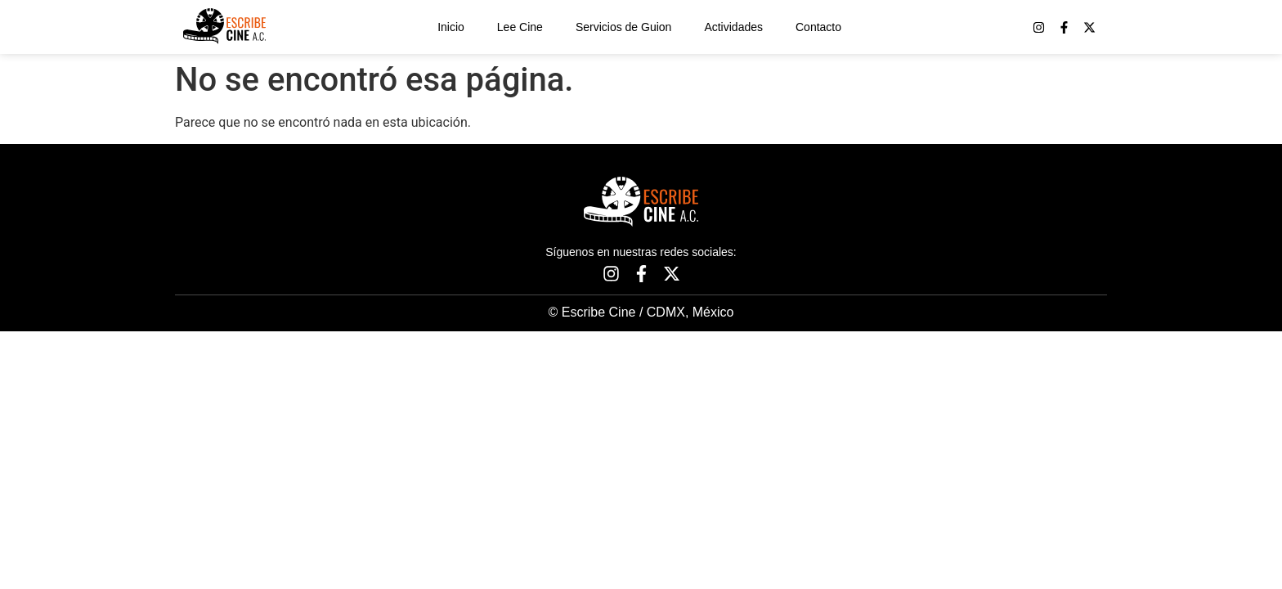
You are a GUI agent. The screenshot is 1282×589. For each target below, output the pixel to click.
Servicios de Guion (624, 27)
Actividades (733, 27)
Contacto (818, 27)
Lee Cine (520, 27)
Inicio (450, 27)
